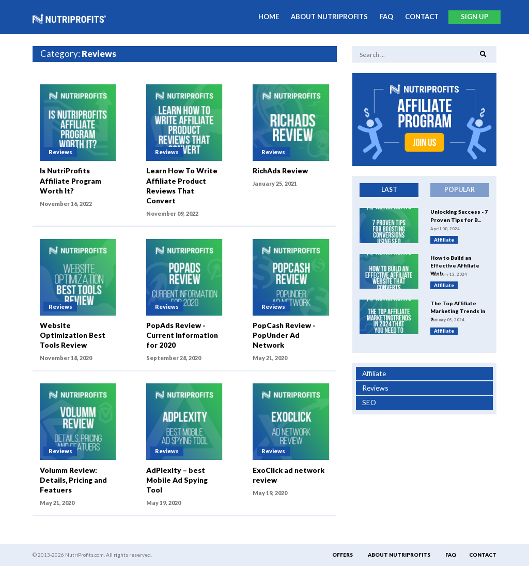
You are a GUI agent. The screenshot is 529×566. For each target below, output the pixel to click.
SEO (369, 402)
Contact (422, 16)
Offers (342, 555)
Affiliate (374, 373)
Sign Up (474, 16)
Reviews (375, 387)
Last (389, 189)
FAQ (386, 16)
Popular (459, 189)
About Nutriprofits (329, 16)
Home (268, 16)
